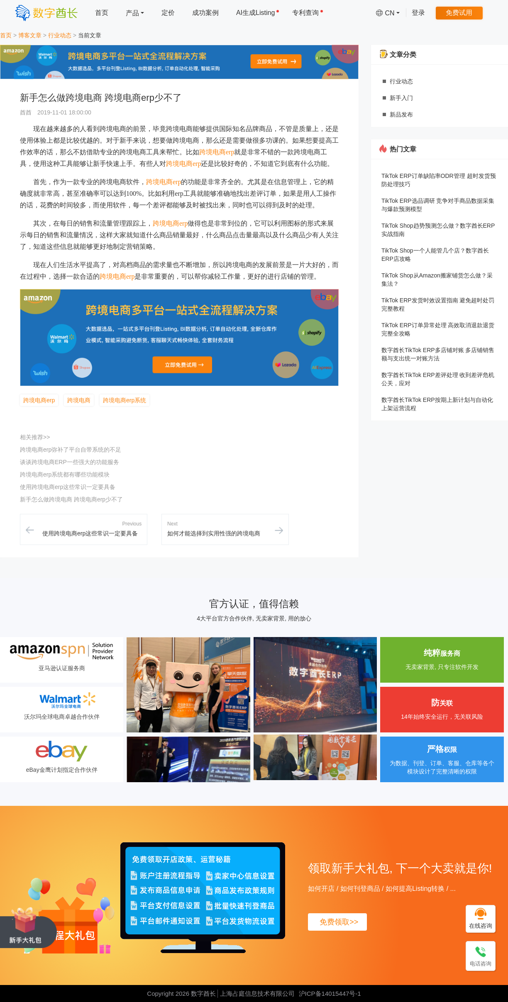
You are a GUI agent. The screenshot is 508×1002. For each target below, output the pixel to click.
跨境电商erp (216, 152)
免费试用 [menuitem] (459, 12)
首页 (6, 35)
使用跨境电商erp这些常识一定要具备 (67, 487)
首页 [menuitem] (101, 12)
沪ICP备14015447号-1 (330, 993)
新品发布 (401, 114)
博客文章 (30, 35)
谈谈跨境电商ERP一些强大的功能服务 (69, 462)
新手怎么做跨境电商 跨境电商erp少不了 (71, 499)
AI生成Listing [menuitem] (257, 12)
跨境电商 (78, 400)
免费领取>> (339, 922)
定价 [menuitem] (168, 12)
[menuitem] (135, 12)
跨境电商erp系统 (124, 400)
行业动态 (59, 35)
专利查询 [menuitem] (307, 12)
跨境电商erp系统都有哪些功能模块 (65, 474)
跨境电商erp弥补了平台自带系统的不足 (70, 449)
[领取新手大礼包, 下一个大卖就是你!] (28, 926)
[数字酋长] (46, 12)
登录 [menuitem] (418, 12)
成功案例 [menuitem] (205, 12)
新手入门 (401, 98)
